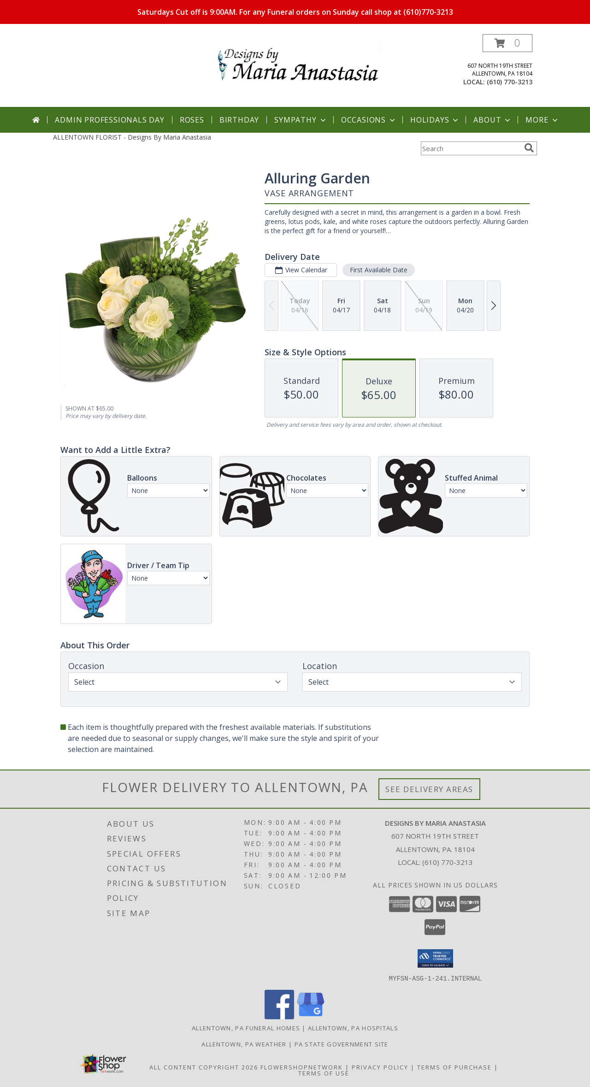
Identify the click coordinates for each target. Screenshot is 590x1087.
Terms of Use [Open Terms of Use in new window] (323, 1073)
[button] (507, 43)
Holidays (435, 120)
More (542, 120)
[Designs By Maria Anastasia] (298, 60)
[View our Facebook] (279, 1016)
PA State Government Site (342, 1044)
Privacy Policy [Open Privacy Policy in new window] (380, 1067)
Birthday (239, 120)
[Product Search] (470, 148)
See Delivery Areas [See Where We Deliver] (429, 789)
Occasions (369, 120)
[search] (529, 148)
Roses (192, 120)
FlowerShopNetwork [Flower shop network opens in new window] (301, 1067)
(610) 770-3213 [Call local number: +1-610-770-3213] (509, 81)
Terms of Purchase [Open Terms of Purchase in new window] (454, 1067)
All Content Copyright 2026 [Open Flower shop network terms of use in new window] (203, 1067)
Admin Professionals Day (109, 120)
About (492, 120)
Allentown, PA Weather (243, 1044)
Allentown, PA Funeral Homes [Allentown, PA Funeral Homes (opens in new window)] (246, 1027)
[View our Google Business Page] (310, 1016)
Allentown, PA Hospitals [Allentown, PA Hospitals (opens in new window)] (353, 1027)
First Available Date (378, 269)
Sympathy (300, 120)
